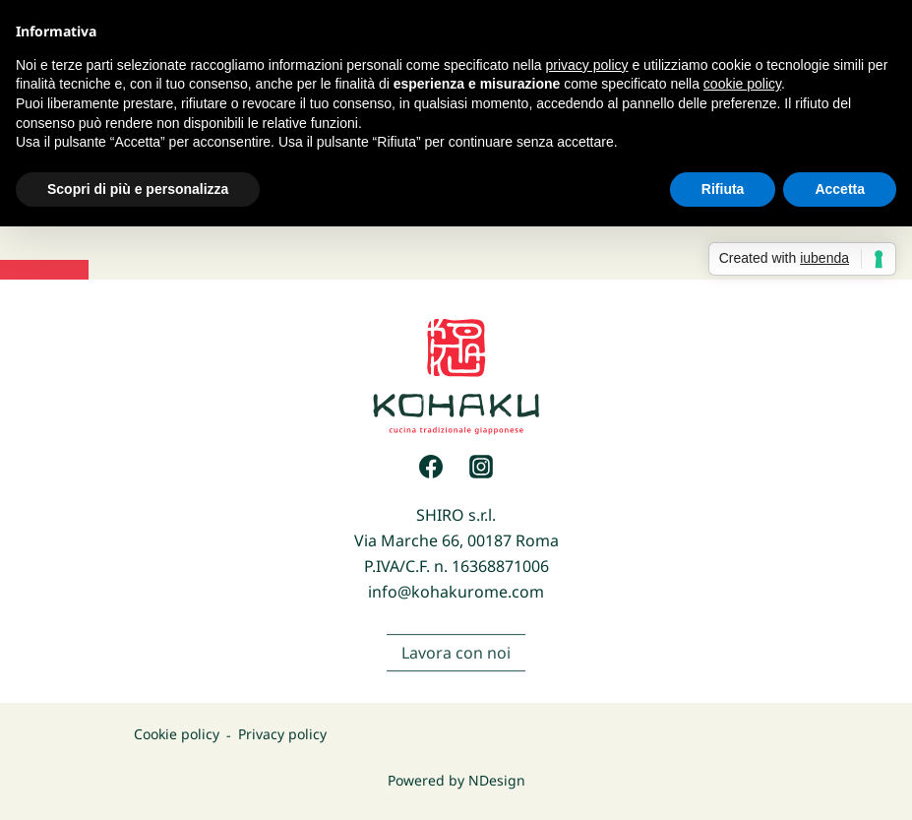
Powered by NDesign (456, 780)
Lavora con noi (456, 665)
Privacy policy (282, 734)
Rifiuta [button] (723, 189)
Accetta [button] (840, 189)
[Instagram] (481, 466)
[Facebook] (431, 466)
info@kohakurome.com (456, 591)
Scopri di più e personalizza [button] (137, 189)
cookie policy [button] (742, 84)
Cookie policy (176, 734)
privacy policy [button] (587, 65)
